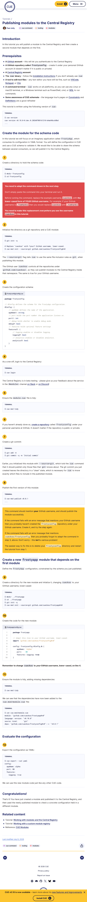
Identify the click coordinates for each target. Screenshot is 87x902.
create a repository (40, 424)
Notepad (9, 83)
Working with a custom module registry (31, 823)
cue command (27, 28)
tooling (40, 28)
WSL (71, 90)
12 (4, 744)
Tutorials (6, 19)
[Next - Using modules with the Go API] (82, 857)
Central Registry (14, 72)
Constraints (74, 97)
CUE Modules (22, 827)
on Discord (43, 384)
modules (51, 28)
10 (4, 615)
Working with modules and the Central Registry (35, 820)
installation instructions (44, 76)
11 (4, 674)
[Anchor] (3, 39)
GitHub (10, 61)
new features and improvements (67, 892)
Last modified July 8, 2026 (13, 839)
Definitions (10, 100)
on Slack (31, 384)
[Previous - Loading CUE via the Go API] (5, 857)
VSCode (74, 79)
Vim (19, 83)
